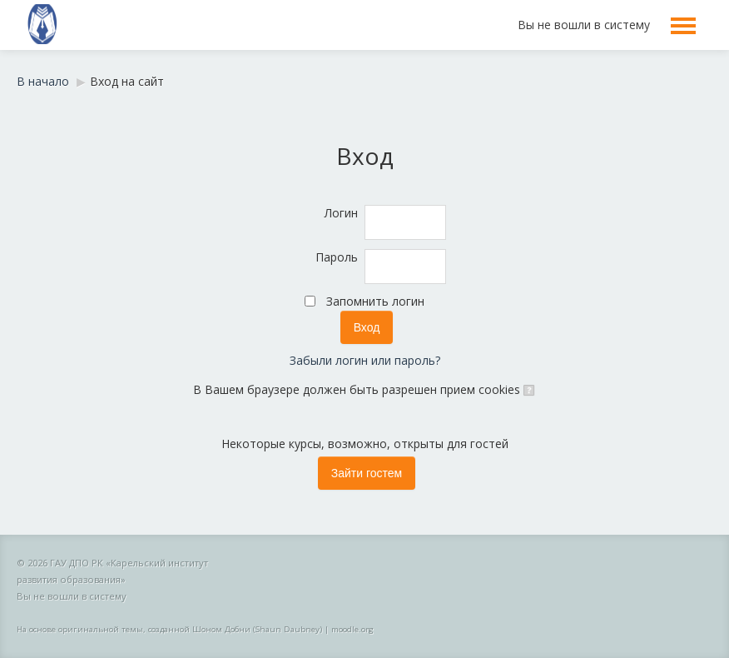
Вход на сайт (127, 81)
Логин (341, 213)
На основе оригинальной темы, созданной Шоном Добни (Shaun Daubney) (169, 629)
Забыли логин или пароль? (365, 360)
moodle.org (352, 629)
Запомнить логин (375, 301)
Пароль (336, 257)
